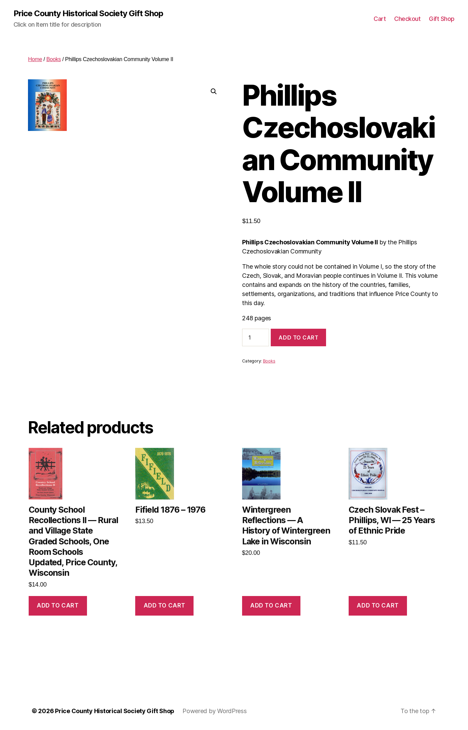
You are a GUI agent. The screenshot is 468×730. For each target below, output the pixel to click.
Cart (380, 18)
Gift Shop (442, 18)
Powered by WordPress (214, 710)
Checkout (407, 18)
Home (35, 59)
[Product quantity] (255, 337)
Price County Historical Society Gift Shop (88, 13)
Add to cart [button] (58, 605)
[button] (214, 91)
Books (53, 59)
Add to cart (298, 337)
